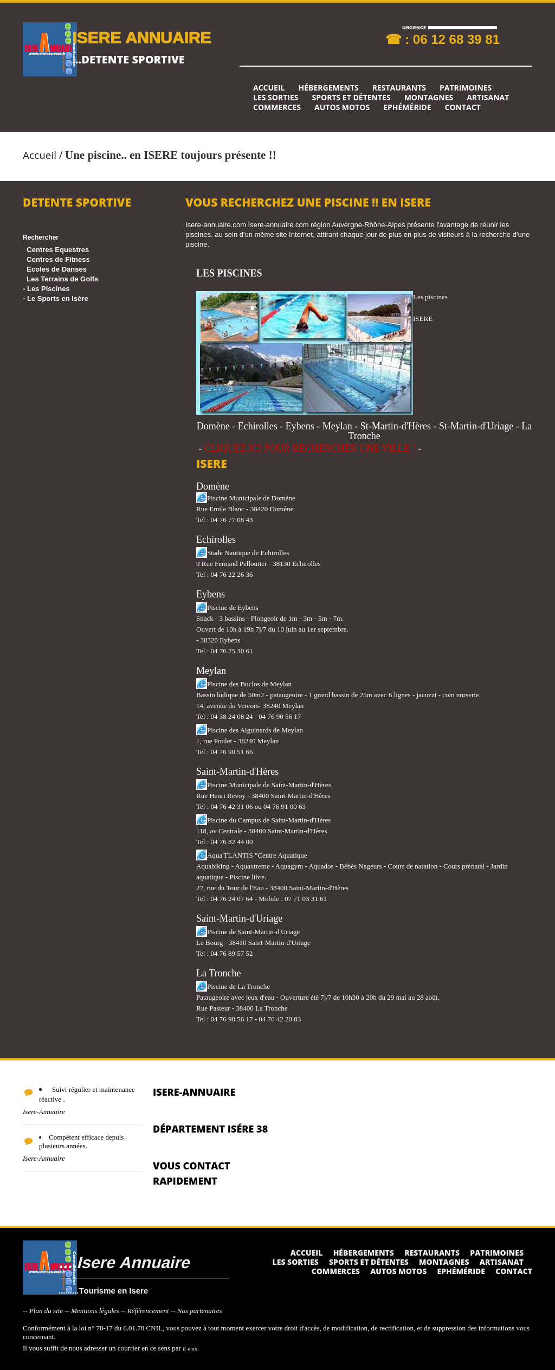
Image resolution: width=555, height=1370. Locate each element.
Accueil (269, 88)
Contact (463, 107)
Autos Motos (342, 107)
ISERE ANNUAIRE (141, 37)
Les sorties (276, 97)
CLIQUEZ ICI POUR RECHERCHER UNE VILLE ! (310, 448)
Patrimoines (466, 88)
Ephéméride (407, 107)
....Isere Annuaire (124, 1261)
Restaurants (399, 88)
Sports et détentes (351, 97)
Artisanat (488, 97)
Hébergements (328, 88)
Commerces (277, 107)
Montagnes (429, 97)
